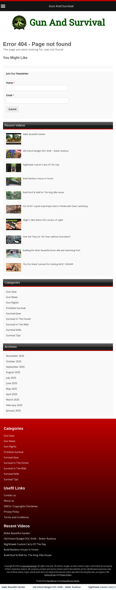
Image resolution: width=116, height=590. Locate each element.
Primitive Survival (16, 308)
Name (10, 82)
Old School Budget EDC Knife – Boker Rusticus (57, 586)
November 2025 (15, 356)
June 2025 (11, 383)
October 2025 (13, 361)
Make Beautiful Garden (13, 586)
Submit (12, 109)
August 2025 (13, 372)
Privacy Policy (11, 511)
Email (10, 95)
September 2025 (15, 366)
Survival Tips (13, 335)
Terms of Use (50, 575)
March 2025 (12, 399)
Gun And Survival (61, 6)
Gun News (12, 297)
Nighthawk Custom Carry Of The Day (25, 544)
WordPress (51, 581)
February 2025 (14, 405)
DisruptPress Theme (70, 581)
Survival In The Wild (17, 324)
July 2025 (11, 377)
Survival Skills (13, 330)
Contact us (10, 495)
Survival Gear (13, 313)
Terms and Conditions (16, 517)
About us (9, 500)
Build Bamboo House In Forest (21, 549)
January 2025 (13, 410)
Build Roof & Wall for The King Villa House (28, 555)
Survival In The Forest (18, 319)
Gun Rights (12, 302)
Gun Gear (11, 291)
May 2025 (11, 388)
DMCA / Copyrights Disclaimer (21, 506)
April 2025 (11, 394)
